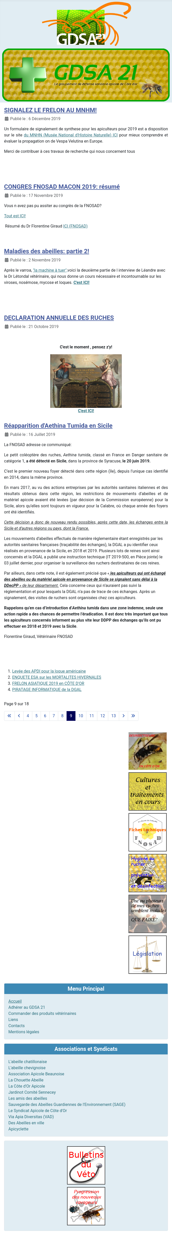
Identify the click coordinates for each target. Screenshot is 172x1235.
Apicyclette (18, 1129)
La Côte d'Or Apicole (26, 1086)
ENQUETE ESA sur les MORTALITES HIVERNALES (56, 677)
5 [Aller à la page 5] (36, 715)
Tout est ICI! (15, 215)
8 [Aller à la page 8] (62, 715)
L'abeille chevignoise (26, 1067)
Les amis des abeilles (27, 1098)
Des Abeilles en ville (26, 1122)
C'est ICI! (81, 282)
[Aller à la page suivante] (123, 716)
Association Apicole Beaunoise (36, 1074)
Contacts (16, 1025)
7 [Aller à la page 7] (54, 715)
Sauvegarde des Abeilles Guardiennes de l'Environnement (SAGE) (67, 1104)
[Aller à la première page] (9, 716)
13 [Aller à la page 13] (113, 715)
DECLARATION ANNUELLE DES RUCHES (59, 317)
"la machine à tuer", (50, 270)
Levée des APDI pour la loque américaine (49, 671)
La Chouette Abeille (25, 1080)
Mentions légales (23, 1031)
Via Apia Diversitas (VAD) (31, 1116)
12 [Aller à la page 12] (102, 715)
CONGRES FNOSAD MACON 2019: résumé (62, 186)
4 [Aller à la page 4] (28, 715)
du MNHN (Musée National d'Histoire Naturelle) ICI (71, 135)
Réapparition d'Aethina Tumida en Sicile (58, 425)
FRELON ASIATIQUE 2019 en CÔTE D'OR (48, 683)
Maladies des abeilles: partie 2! (46, 251)
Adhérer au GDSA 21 (26, 1007)
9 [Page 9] (71, 715)
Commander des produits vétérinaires (42, 1013)
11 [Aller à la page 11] (91, 715)
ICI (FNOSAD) (75, 226)
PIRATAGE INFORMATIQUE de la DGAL (47, 689)
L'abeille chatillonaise (27, 1061)
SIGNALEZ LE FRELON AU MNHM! (50, 110)
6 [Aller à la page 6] (45, 715)
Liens (13, 1019)
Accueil (15, 1001)
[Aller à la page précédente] (19, 716)
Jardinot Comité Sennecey (32, 1092)
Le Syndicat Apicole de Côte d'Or (37, 1110)
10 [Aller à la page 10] (81, 715)
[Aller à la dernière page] (133, 716)
